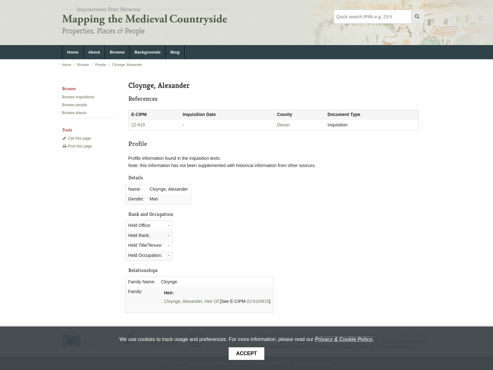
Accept (246, 353)
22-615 (138, 124)
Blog (174, 52)
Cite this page (76, 138)
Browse (117, 52)
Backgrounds (147, 52)
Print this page (77, 146)
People (100, 64)
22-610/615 (258, 301)
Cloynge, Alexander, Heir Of (191, 301)
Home (73, 52)
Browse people (74, 105)
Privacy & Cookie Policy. (344, 339)
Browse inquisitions (78, 97)
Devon (283, 124)
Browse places (74, 113)
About (94, 52)
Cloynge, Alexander (127, 64)
